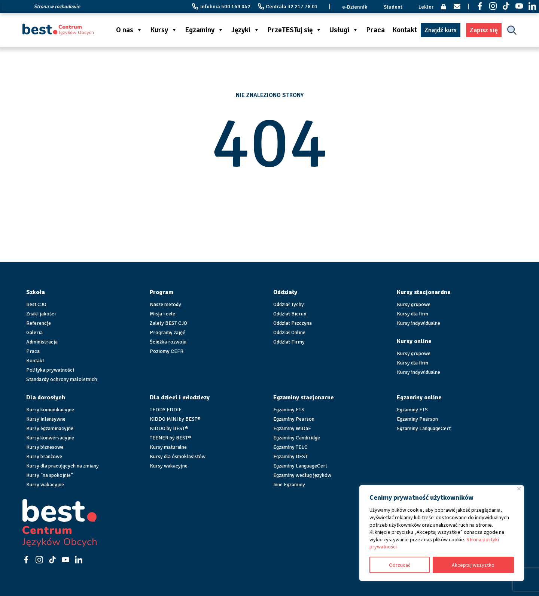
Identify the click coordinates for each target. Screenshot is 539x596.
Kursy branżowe (44, 456)
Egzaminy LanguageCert (300, 466)
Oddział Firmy (289, 342)
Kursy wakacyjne (45, 484)
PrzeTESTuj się (294, 29)
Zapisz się (484, 30)
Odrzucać (399, 565)
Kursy (163, 29)
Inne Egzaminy (289, 484)
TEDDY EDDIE (166, 409)
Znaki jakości (41, 314)
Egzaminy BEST (290, 456)
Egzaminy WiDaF (292, 428)
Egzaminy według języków (302, 475)
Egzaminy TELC (290, 447)
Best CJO (36, 304)
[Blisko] (519, 488)
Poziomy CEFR (166, 351)
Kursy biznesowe (45, 447)
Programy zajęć (167, 332)
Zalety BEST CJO (168, 323)
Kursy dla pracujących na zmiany (62, 466)
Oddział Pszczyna (292, 323)
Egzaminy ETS (288, 409)
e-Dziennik (354, 7)
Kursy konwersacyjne (50, 438)
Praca (375, 29)
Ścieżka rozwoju (168, 342)
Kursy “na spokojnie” (49, 475)
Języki (245, 29)
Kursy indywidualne (418, 323)
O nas (129, 29)
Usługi (344, 29)
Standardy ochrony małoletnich (61, 379)
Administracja (42, 342)
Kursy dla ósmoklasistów (177, 456)
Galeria (34, 332)
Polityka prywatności (50, 370)
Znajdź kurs (440, 30)
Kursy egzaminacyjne (49, 428)
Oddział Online (289, 332)
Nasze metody (165, 304)
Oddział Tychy (288, 304)
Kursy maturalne (168, 447)
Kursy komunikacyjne (50, 409)
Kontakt (404, 29)
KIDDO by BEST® (169, 428)
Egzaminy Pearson (293, 419)
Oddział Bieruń (290, 314)
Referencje (38, 323)
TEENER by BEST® (170, 438)
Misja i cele (162, 314)
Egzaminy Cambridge (296, 438)
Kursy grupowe (413, 304)
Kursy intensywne (46, 419)
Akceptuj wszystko (473, 565)
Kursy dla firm (412, 314)
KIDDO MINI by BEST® (175, 419)
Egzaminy (204, 29)
